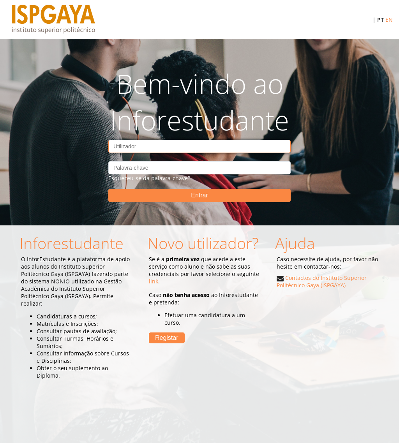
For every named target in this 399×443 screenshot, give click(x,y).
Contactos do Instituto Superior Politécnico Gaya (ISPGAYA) (322, 281)
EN (389, 19)
